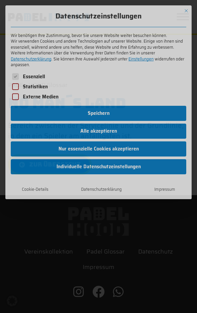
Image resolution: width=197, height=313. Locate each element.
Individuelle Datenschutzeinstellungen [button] (98, 166)
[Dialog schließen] (186, 10)
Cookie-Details (35, 189)
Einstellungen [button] (141, 59)
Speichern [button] (99, 113)
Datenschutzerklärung (31, 59)
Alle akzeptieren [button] (98, 131)
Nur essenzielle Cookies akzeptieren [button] (98, 148)
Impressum (164, 189)
